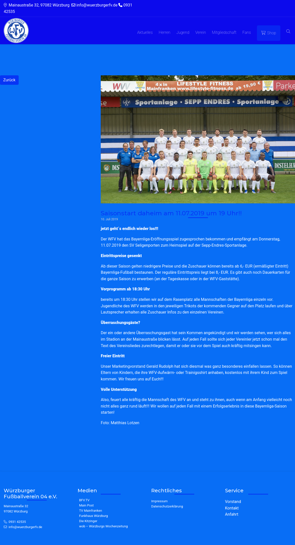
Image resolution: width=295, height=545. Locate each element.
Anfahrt (231, 514)
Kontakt (232, 508)
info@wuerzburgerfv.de (25, 527)
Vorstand (233, 501)
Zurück (9, 80)
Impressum (159, 501)
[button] (288, 31)
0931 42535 (17, 522)
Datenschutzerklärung (167, 506)
